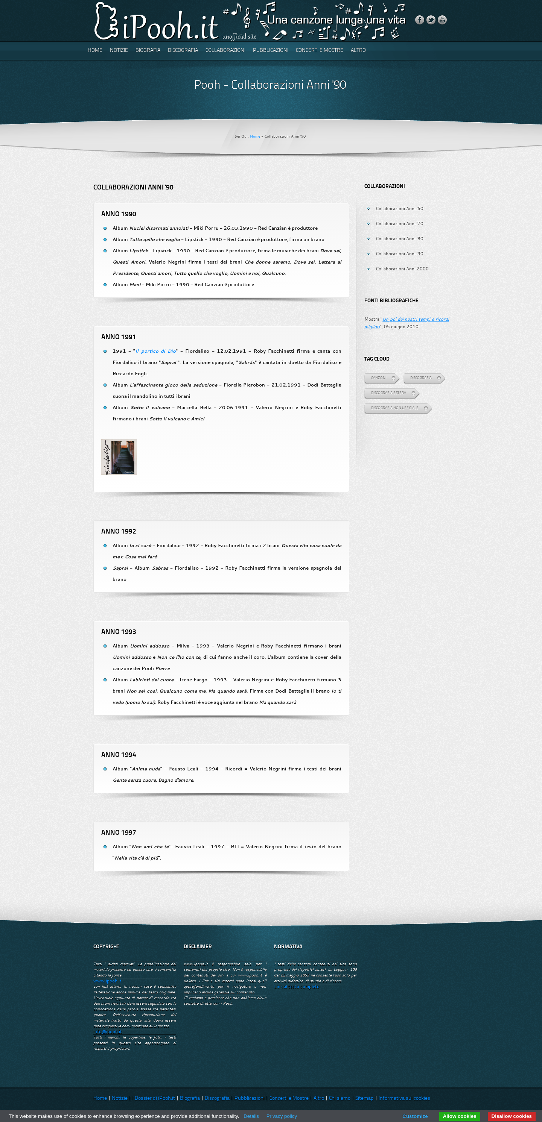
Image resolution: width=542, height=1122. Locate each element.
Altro (358, 50)
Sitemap (364, 1098)
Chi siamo (339, 1098)
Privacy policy (281, 1116)
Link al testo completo (297, 986)
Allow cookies (460, 1116)
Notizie (119, 50)
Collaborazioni (225, 50)
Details (251, 1116)
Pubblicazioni (270, 50)
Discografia (183, 50)
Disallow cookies (512, 1116)
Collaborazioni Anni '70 (399, 223)
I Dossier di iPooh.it (153, 1098)
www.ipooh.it (107, 981)
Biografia (148, 50)
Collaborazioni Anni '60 (399, 208)
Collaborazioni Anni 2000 (402, 268)
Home (95, 50)
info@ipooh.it (107, 1031)
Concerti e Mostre (319, 50)
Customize (415, 1116)
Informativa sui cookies (404, 1098)
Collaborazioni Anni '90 (399, 253)
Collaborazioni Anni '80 (399, 238)
